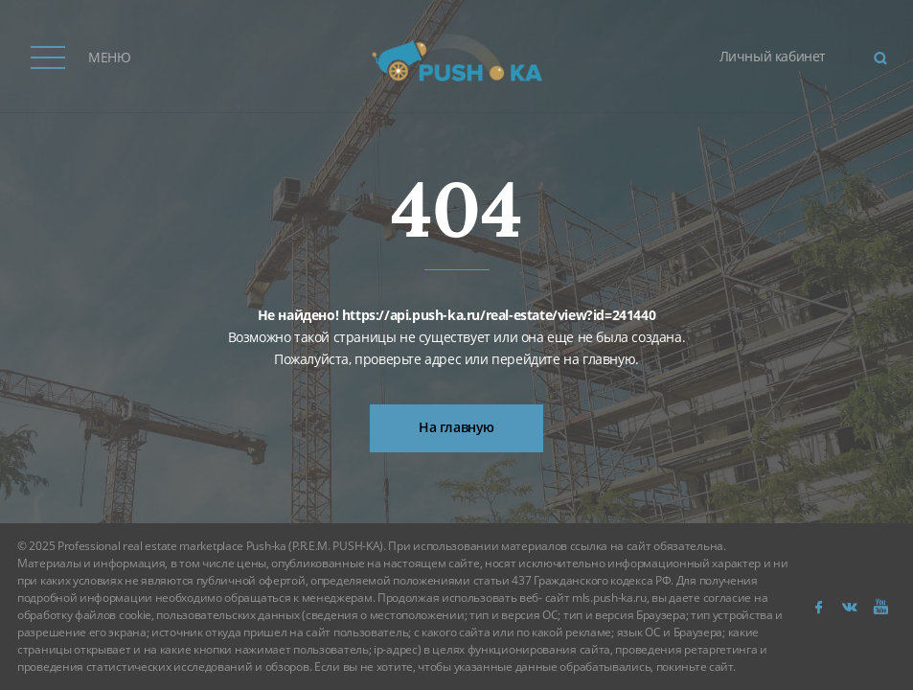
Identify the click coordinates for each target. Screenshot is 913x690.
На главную (456, 427)
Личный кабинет (772, 56)
